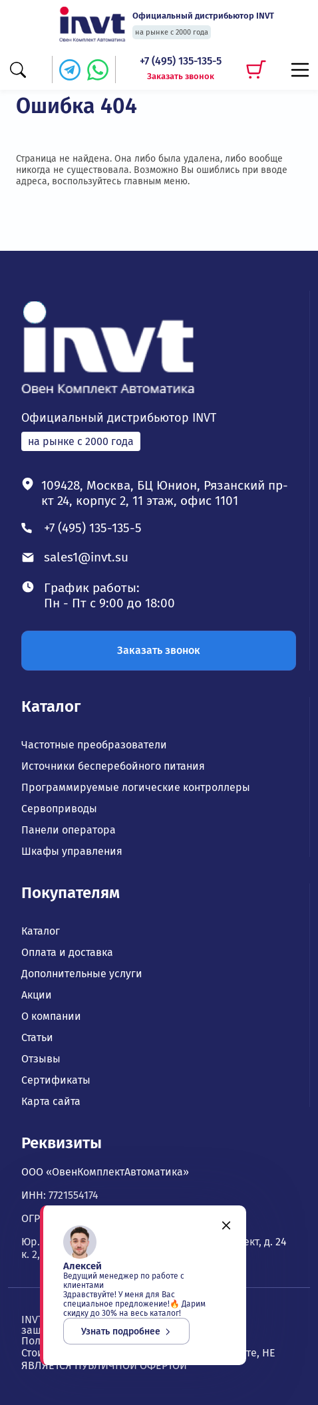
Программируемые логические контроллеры (135, 787)
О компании (51, 1016)
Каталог (50, 706)
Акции (36, 995)
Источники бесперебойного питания (113, 766)
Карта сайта (50, 1101)
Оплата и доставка (67, 952)
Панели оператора (68, 830)
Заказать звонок (180, 76)
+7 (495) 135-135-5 (181, 61)
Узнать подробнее (126, 1331)
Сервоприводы (59, 809)
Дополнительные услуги (81, 974)
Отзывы (41, 1059)
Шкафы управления (71, 851)
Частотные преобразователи (94, 745)
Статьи (37, 1037)
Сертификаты (55, 1080)
